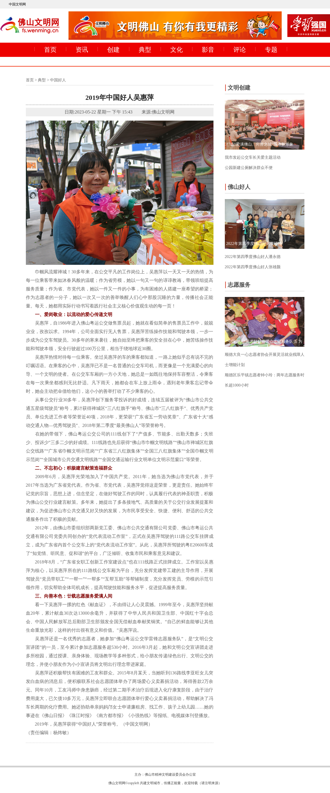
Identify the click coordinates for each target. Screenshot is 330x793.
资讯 (82, 49)
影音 (208, 49)
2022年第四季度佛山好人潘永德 (253, 257)
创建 (113, 49)
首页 (50, 49)
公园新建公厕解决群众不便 (249, 168)
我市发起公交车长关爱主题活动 (253, 157)
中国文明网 (17, 4)
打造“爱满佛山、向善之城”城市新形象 (259, 144)
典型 (145, 49)
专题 (271, 49)
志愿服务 (238, 284)
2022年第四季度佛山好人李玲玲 (254, 243)
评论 (239, 49)
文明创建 (238, 87)
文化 (176, 49)
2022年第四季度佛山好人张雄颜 (253, 267)
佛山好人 (238, 186)
